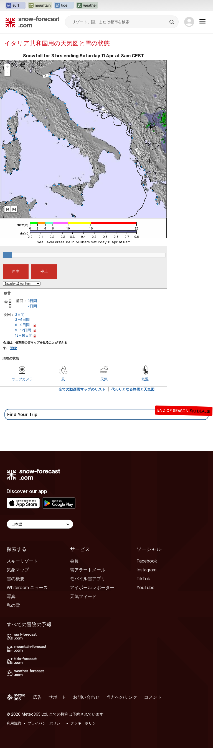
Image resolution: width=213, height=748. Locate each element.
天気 (104, 379)
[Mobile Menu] (202, 22)
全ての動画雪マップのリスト (82, 389)
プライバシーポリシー (46, 723)
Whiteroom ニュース (27, 587)
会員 (74, 561)
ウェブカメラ (22, 379)
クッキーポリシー (84, 723)
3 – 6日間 (22, 319)
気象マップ (18, 569)
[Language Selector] (40, 524)
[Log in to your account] (189, 22)
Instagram (146, 569)
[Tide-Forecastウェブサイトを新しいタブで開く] (64, 5)
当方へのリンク (121, 697)
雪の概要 (15, 578)
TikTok (143, 578)
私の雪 (13, 605)
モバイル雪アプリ (87, 578)
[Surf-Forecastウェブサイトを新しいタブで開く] (16, 5)
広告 (37, 697)
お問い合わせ (86, 697)
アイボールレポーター (92, 587)
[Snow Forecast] (32, 21)
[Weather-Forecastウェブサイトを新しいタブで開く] (87, 5)
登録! (13, 348)
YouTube (145, 587)
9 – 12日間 (23, 330)
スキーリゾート (22, 561)
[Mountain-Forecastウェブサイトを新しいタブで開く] (40, 5)
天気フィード (83, 596)
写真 (11, 596)
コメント (153, 697)
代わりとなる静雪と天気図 (132, 389)
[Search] (172, 22)
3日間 (32, 300)
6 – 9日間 (22, 325)
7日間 (32, 306)
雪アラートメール (87, 569)
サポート (57, 697)
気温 (145, 379)
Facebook (146, 561)
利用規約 (14, 723)
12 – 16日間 (23, 335)
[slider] (7, 255)
